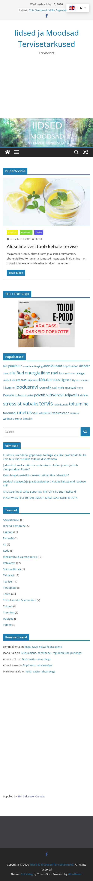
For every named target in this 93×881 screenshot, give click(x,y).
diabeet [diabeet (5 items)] (84, 366)
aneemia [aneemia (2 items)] (26, 366)
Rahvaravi (26, 232)
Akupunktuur (11, 519)
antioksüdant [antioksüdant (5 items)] (52, 366)
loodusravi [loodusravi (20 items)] (26, 387)
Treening (8, 612)
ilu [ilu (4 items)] (60, 373)
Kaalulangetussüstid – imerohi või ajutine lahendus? (36, 475)
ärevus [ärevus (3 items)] (18, 418)
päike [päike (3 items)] (30, 395)
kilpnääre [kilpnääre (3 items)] (33, 380)
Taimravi (8, 575)
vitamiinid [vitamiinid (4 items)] (45, 413)
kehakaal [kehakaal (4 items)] (21, 380)
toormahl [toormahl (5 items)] (9, 413)
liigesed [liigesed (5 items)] (66, 380)
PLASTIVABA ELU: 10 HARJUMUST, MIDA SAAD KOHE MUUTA (40, 498)
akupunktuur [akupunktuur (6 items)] (12, 366)
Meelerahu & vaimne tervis (20, 557)
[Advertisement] (46, 90)
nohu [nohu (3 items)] (80, 387)
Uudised (8, 618)
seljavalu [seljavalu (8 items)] (71, 395)
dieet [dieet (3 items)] (6, 373)
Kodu (6, 550)
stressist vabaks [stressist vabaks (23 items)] (20, 403)
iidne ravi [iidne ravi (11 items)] (49, 372)
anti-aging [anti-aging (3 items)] (37, 366)
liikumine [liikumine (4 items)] (9, 387)
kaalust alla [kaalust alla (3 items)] (9, 380)
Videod (7, 625)
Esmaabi (8, 538)
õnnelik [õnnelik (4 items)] (27, 418)
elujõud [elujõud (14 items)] (16, 373)
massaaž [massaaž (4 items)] (70, 387)
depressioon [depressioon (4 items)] (70, 366)
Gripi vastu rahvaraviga (36, 659)
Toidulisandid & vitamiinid (19, 600)
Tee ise (7, 581)
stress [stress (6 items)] (84, 395)
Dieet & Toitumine (14, 526)
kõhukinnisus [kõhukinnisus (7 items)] (49, 379)
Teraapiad (9, 587)
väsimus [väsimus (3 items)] (74, 413)
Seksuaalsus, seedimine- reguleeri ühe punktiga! (51, 653)
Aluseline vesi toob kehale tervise (42, 246)
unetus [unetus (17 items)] (24, 412)
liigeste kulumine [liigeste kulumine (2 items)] (80, 380)
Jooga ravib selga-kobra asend (43, 646)
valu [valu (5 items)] (35, 413)
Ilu (4, 544)
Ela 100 (39, 239)
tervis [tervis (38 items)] (46, 403)
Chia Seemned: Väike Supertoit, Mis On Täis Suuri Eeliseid (51, 12)
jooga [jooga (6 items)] (80, 373)
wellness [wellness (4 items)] (8, 418)
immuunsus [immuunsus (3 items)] (69, 373)
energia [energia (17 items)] (32, 373)
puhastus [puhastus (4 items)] (21, 395)
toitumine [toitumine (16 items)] (78, 404)
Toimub (8, 606)
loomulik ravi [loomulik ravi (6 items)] (48, 387)
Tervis (39, 232)
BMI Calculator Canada (31, 796)
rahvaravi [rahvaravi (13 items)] (55, 394)
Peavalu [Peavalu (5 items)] (8, 395)
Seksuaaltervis (12, 569)
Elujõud (12, 232)
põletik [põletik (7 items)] (39, 395)
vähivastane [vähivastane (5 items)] (60, 413)
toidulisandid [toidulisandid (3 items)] (61, 404)
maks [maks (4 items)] (61, 387)
